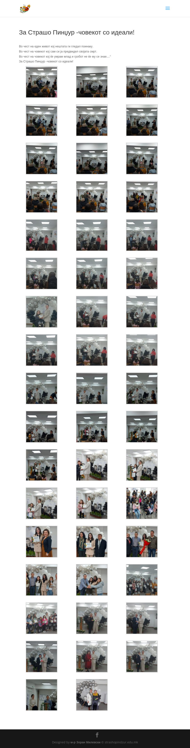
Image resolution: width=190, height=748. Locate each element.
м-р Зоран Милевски (85, 742)
